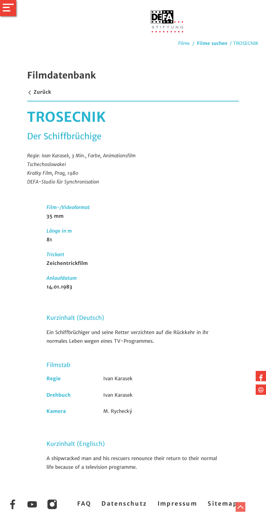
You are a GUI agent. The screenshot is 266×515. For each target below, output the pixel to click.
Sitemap (223, 503)
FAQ (84, 503)
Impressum (178, 503)
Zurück (39, 92)
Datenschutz (124, 503)
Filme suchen (212, 43)
